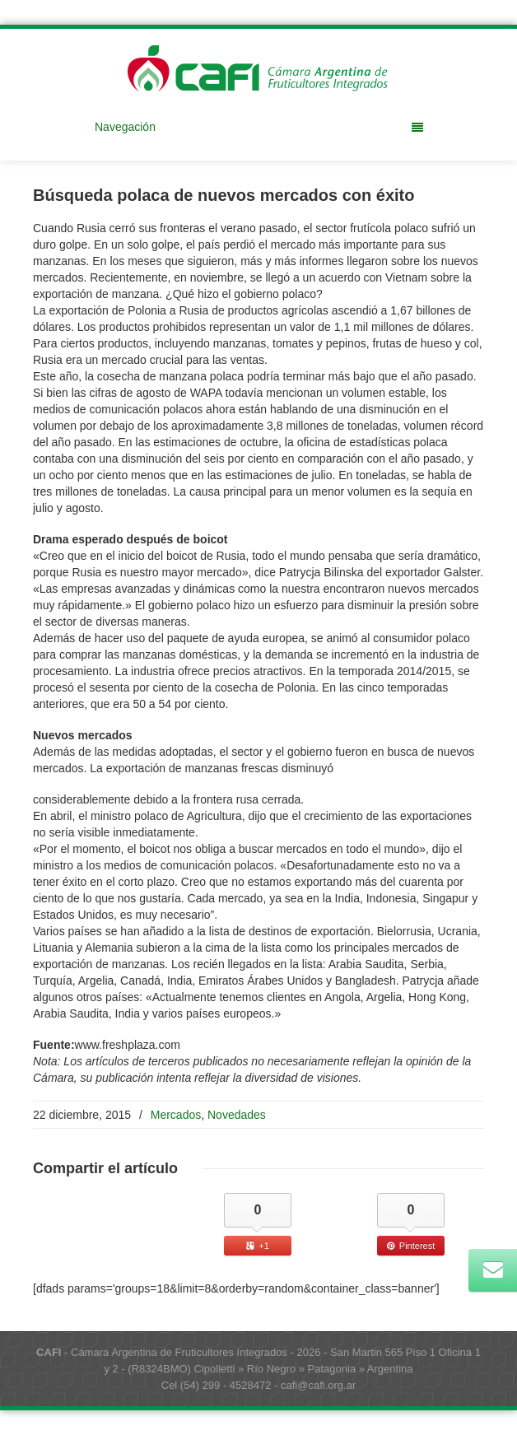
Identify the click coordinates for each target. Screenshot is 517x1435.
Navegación (259, 126)
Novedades (236, 1114)
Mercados (176, 1114)
